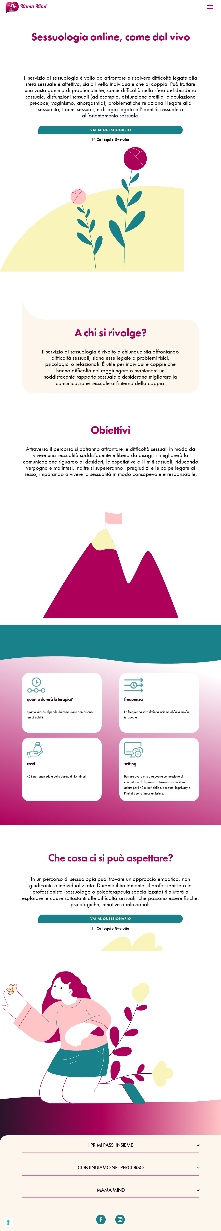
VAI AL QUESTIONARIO (110, 129)
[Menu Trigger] (210, 8)
